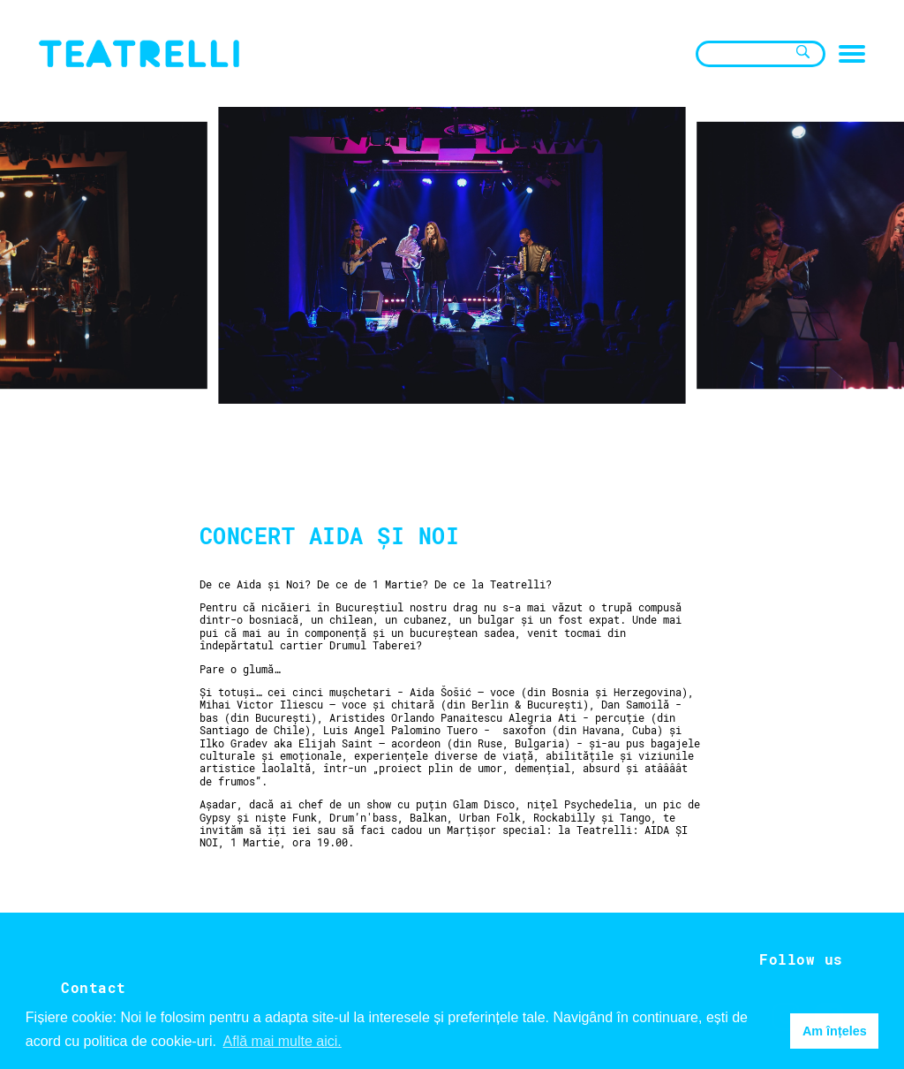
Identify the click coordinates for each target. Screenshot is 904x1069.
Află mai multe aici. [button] (282, 1041)
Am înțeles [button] (834, 1031)
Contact (93, 987)
